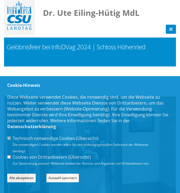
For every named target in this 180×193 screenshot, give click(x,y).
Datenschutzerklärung (31, 126)
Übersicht (87, 138)
